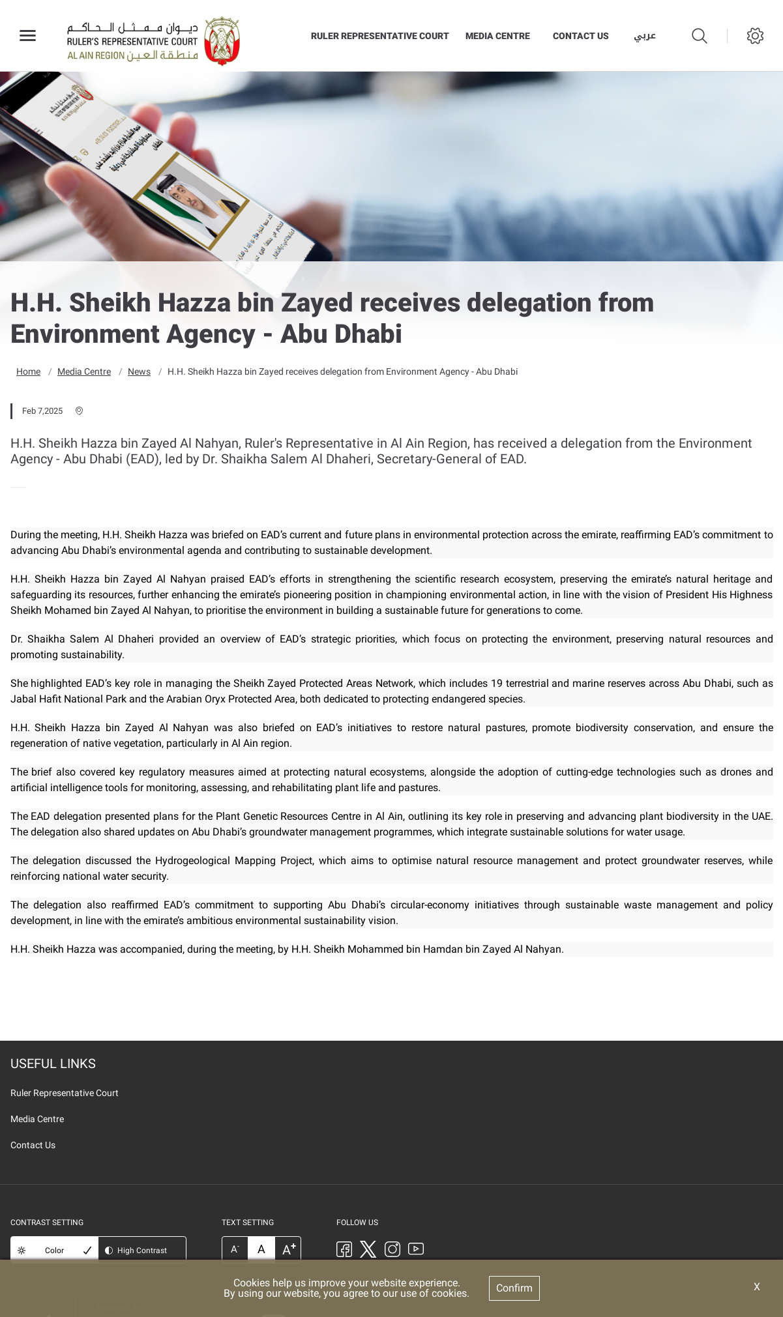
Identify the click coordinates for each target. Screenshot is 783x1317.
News (139, 371)
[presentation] (14, 486)
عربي (645, 35)
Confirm (514, 1288)
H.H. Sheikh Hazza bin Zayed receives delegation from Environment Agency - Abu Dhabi (343, 371)
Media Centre (497, 36)
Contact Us (581, 36)
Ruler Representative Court (380, 36)
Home (28, 371)
